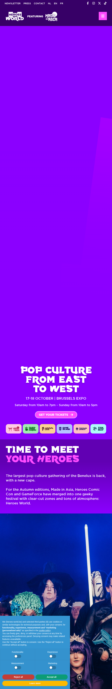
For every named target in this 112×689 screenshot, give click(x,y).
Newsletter (13, 3)
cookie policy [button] (44, 630)
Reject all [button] (18, 677)
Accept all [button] (51, 677)
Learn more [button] (35, 683)
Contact (39, 3)
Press (27, 3)
